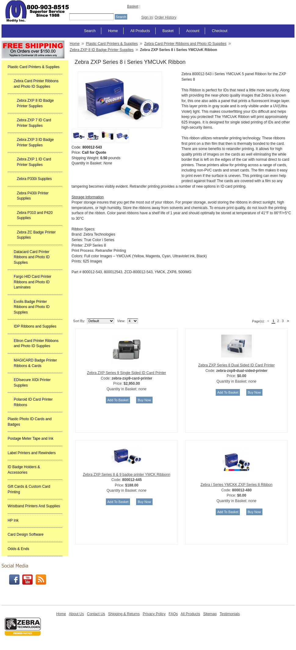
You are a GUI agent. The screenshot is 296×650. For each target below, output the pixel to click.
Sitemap (210, 614)
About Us (76, 614)
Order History (165, 17)
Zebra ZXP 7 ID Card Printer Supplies (34, 123)
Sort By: (79, 321)
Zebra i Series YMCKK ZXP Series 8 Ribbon (236, 485)
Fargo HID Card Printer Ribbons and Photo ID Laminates (32, 281)
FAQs (173, 614)
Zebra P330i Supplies (34, 179)
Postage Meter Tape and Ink (30, 438)
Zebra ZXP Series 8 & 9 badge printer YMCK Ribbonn (126, 474)
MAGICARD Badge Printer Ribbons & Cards (35, 363)
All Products (140, 31)
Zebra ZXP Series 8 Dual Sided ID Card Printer (236, 365)
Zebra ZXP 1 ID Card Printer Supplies (34, 162)
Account (192, 31)
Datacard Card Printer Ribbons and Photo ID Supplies (31, 257)
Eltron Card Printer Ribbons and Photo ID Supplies (36, 343)
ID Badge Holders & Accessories (24, 470)
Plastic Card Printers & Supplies (34, 67)
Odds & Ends (18, 549)
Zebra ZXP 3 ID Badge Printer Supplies (35, 142)
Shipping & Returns (123, 614)
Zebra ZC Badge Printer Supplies (36, 235)
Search (90, 31)
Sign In (147, 17)
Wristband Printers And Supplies (34, 506)
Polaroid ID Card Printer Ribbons (33, 402)
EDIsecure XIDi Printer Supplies (32, 382)
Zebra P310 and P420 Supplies (34, 215)
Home (113, 31)
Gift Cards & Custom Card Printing (29, 489)
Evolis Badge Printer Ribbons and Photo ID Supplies (31, 306)
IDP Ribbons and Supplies (35, 326)
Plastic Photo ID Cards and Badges (30, 422)
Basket (133, 6)
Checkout (219, 31)
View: (121, 321)
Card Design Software (25, 534)
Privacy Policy (154, 614)
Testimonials (230, 614)
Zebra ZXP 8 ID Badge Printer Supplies (35, 103)
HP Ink (13, 520)
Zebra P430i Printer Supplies (33, 196)
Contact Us (96, 614)
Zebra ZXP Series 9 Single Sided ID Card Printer (126, 373)
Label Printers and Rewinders (32, 453)
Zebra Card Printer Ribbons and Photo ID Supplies (36, 84)
